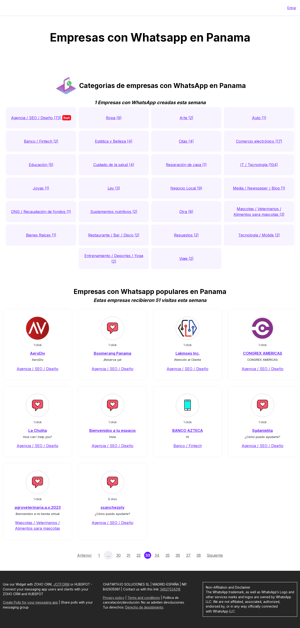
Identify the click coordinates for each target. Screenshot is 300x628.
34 (157, 555)
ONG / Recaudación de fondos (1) (41, 211)
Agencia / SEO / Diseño (37, 368)
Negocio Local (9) (186, 188)
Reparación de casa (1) (186, 164)
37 (188, 555)
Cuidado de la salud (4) (113, 164)
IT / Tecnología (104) (259, 164)
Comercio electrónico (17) (259, 141)
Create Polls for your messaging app (30, 602)
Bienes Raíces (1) (41, 235)
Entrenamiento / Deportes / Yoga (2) (113, 258)
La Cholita (37, 430)
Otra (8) (186, 211)
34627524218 (170, 589)
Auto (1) (259, 117)
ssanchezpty (112, 507)
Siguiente (215, 555)
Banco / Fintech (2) (41, 141)
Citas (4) (186, 141)
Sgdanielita (262, 430)
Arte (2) (186, 117)
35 (167, 555)
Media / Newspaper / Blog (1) (259, 188)
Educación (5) (41, 164)
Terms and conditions (144, 598)
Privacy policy (113, 598)
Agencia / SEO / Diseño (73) (41, 117)
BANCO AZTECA (187, 430)
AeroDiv (37, 353)
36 (178, 555)
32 (138, 555)
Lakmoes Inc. (188, 353)
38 (198, 555)
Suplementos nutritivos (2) (113, 211)
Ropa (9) (114, 117)
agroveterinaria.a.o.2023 (38, 507)
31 (128, 555)
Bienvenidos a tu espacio (112, 430)
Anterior (84, 555)
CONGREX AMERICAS (262, 353)
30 (118, 555)
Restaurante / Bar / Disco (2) (113, 235)
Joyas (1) (41, 188)
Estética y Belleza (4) (113, 141)
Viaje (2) (186, 258)
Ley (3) (114, 188)
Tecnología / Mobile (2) (259, 235)
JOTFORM (61, 584)
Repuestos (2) (186, 235)
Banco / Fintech (187, 445)
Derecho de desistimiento (144, 607)
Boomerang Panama (112, 353)
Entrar (291, 8)
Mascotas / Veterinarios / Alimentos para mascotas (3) (259, 211)
